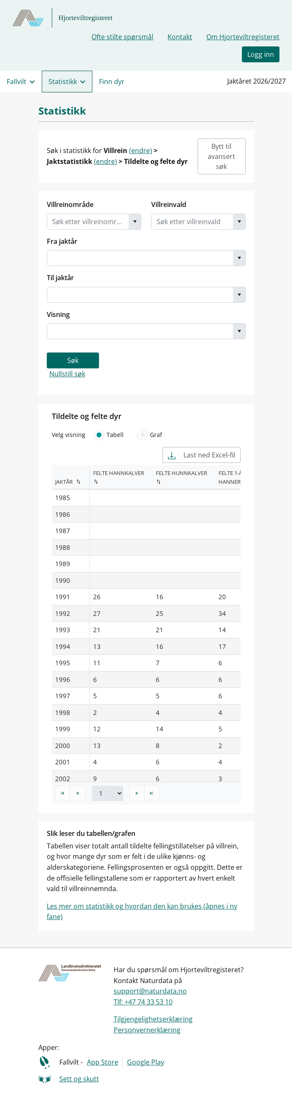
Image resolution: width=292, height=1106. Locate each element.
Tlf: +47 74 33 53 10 (143, 1001)
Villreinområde (70, 204)
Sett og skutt (79, 1078)
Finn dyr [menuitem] (111, 81)
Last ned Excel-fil (201, 455)
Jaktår (64, 481)
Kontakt (180, 36)
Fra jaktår (62, 241)
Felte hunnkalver (181, 473)
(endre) (140, 150)
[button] (135, 221)
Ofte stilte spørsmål (122, 36)
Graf (148, 434)
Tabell (108, 434)
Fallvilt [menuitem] (16, 81)
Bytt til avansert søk (221, 156)
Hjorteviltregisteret (85, 18)
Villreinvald (168, 204)
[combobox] (88, 221)
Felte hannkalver (118, 473)
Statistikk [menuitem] (62, 81)
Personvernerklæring (147, 1029)
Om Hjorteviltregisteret (242, 36)
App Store (102, 1062)
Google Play (145, 1062)
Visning (58, 314)
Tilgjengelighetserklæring (153, 1019)
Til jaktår (60, 277)
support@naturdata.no (150, 991)
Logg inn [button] (260, 54)
